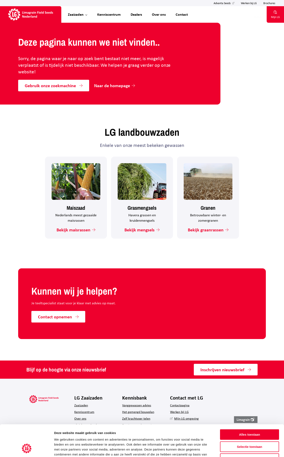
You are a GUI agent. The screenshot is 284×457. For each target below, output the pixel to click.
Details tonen (223, 449)
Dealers (136, 14)
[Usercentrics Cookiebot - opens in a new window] (27, 449)
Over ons (159, 14)
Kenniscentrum (109, 14)
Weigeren (249, 430)
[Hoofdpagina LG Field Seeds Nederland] (30, 14)
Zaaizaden (76, 14)
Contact (182, 14)
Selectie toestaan (249, 418)
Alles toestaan (249, 406)
